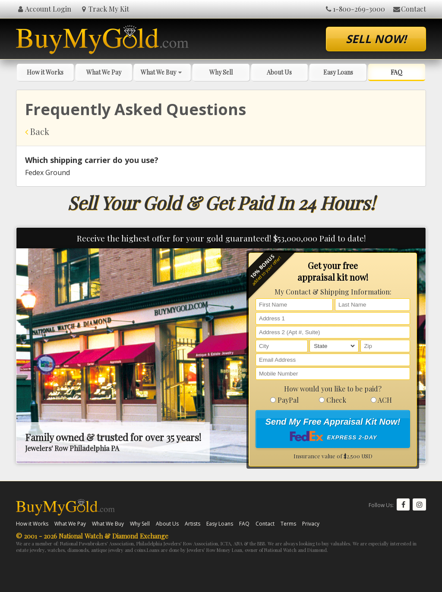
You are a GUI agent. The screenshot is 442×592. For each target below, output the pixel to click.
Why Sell (221, 72)
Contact (409, 8)
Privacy (310, 523)
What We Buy (162, 72)
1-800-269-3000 (354, 8)
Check (332, 399)
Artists (192, 523)
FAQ (396, 72)
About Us (279, 72)
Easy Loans (338, 72)
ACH (381, 399)
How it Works (45, 72)
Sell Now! (376, 39)
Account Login (43, 8)
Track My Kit (104, 8)
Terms (288, 523)
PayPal (284, 399)
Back (37, 131)
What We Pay (103, 72)
